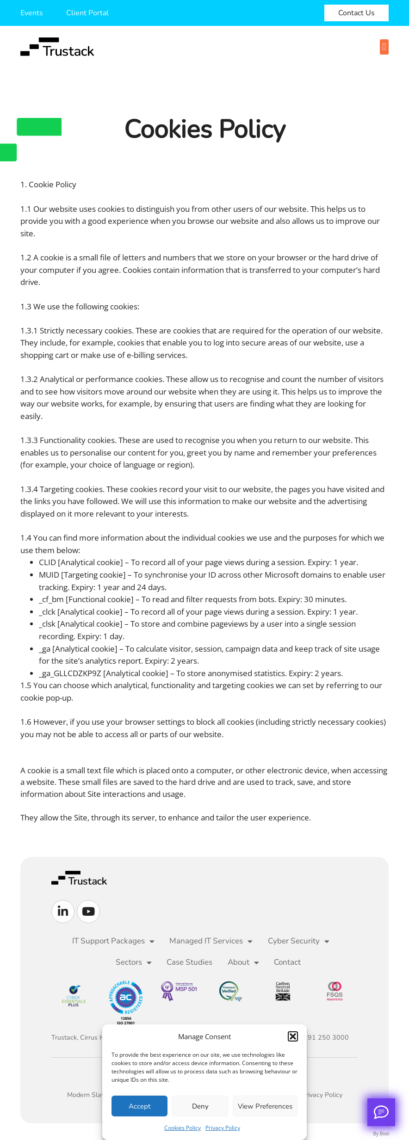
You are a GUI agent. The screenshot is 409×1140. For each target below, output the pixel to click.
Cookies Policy (182, 1128)
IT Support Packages (113, 941)
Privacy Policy (222, 1128)
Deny (200, 1106)
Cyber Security (298, 941)
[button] (292, 1036)
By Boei (381, 1133)
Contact (287, 962)
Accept (139, 1106)
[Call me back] (381, 1112)
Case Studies (189, 962)
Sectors (134, 962)
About (243, 962)
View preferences (265, 1106)
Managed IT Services (211, 941)
